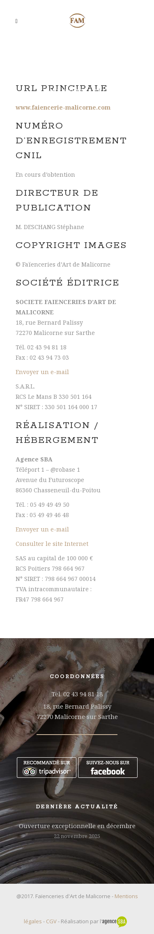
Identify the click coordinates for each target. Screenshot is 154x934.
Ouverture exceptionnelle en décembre (77, 826)
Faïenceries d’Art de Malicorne (77, 81)
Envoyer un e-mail (42, 372)
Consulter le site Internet (52, 544)
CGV (51, 921)
